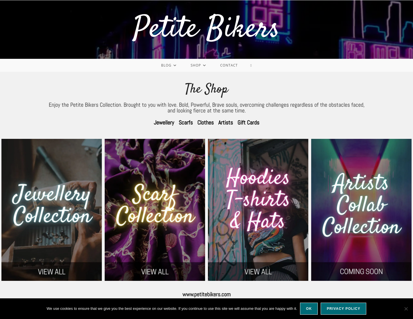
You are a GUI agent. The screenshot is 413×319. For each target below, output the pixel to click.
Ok (309, 309)
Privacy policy (343, 309)
